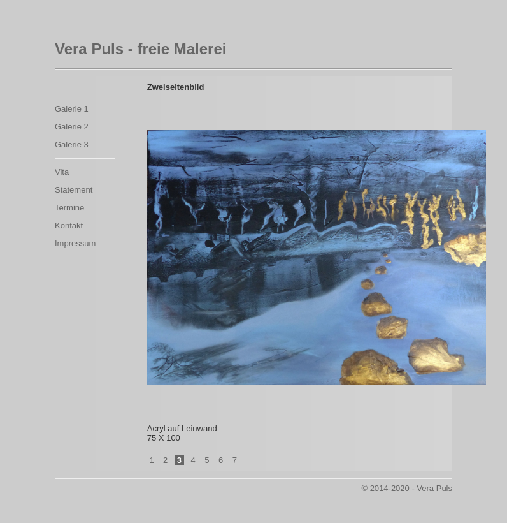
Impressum (75, 243)
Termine (69, 207)
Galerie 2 (72, 126)
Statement (73, 190)
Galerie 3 (72, 144)
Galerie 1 (72, 109)
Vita (62, 172)
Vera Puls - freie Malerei (140, 48)
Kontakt (69, 225)
